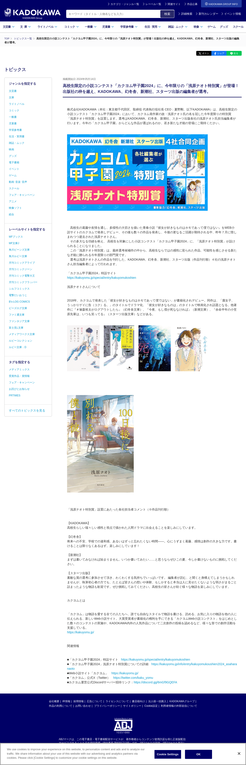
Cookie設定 (151, 705)
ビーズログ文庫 (18, 308)
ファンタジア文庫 (19, 321)
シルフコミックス (19, 288)
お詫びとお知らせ (19, 389)
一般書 (91, 26)
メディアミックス (19, 369)
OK (198, 754)
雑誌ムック (177, 26)
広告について (94, 701)
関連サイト (174, 4)
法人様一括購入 (157, 701)
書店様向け (138, 701)
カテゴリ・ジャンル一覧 (125, 4)
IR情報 (66, 701)
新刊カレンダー (207, 13)
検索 (167, 14)
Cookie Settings (167, 754)
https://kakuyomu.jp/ (80, 632)
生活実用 (153, 26)
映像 (198, 26)
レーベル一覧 (153, 4)
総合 (11, 214)
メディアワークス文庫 (22, 334)
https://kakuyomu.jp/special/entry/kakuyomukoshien (101, 277)
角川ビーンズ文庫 (19, 249)
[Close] (239, 753)
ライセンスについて (117, 701)
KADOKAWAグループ (182, 701)
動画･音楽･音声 (18, 181)
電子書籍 (14, 162)
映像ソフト (15, 207)
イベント (14, 168)
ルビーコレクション (20, 340)
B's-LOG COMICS (19, 301)
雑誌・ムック (16, 142)
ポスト (201, 53)
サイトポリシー (132, 705)
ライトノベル (47, 26)
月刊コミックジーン (20, 269)
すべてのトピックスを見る (27, 410)
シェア (218, 53)
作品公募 (192, 4)
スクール (238, 26)
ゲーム (211, 26)
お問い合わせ (83, 705)
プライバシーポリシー (107, 705)
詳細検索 (185, 13)
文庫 (11, 97)
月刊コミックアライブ (22, 262)
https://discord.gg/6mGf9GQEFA (155, 682)
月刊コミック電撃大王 (22, 275)
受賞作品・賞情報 (19, 376)
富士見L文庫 (16, 327)
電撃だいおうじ (18, 295)
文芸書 (9, 26)
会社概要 (54, 701)
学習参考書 (129, 26)
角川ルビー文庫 (18, 256)
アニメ (13, 201)
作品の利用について (60, 705)
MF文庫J (14, 243)
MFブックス (16, 236)
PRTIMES (14, 395)
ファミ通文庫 (16, 314)
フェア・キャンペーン (22, 194)
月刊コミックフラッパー (23, 282)
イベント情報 (231, 13)
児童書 (108, 26)
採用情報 (78, 701)
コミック (71, 26)
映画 (11, 149)
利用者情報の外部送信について (179, 705)
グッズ (224, 26)
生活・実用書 (16, 136)
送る (235, 53)
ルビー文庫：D (17, 347)
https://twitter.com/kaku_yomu (133, 677)
